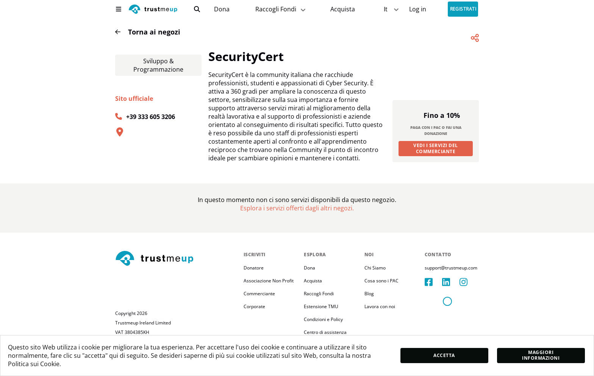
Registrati (463, 9)
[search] (197, 9)
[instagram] (468, 297)
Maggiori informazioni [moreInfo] (541, 355)
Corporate (254, 322)
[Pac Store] (342, 9)
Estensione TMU (321, 322)
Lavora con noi (379, 322)
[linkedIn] (451, 297)
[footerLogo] (176, 275)
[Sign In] (417, 9)
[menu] (118, 9)
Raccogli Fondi (319, 309)
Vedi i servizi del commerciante (435, 164)
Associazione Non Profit (269, 296)
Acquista (342, 9)
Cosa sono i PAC (381, 296)
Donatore (254, 283)
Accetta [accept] (444, 355)
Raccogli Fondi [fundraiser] (281, 9)
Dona (222, 9)
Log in (417, 9)
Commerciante (259, 309)
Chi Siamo (375, 283)
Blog (369, 309)
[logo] (153, 10)
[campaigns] (221, 9)
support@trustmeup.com (451, 283)
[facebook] (433, 297)
